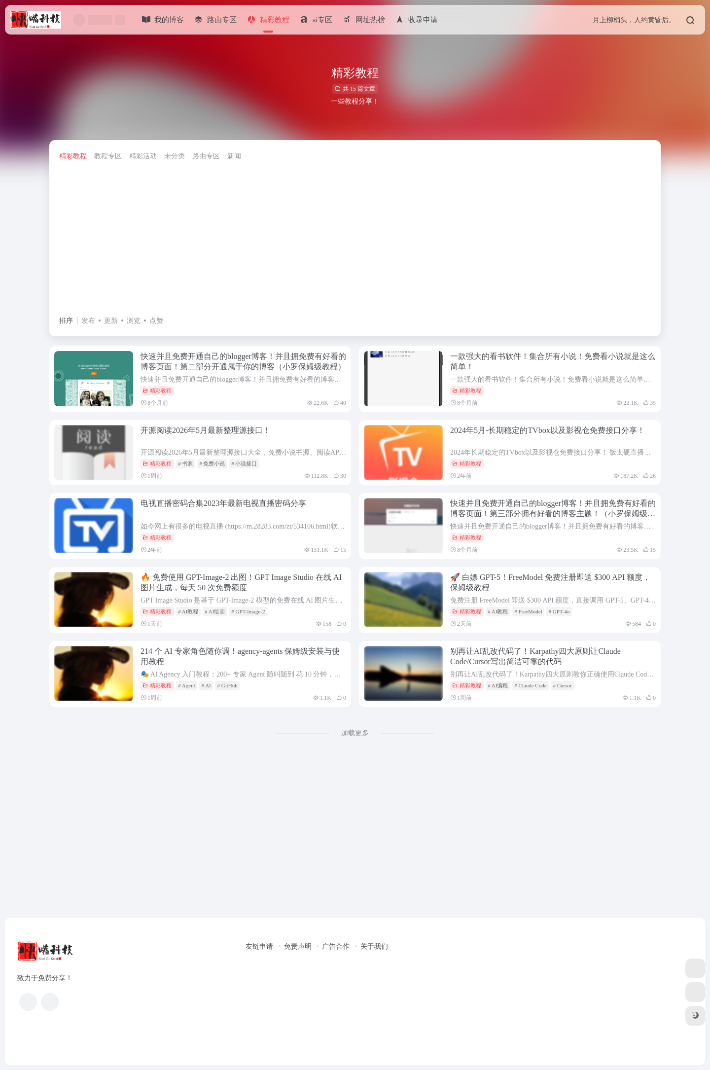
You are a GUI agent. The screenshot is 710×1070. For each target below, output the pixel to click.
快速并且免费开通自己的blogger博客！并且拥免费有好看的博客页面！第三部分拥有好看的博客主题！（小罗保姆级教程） (553, 513)
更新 (111, 320)
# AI (206, 685)
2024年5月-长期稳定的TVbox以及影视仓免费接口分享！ (547, 430)
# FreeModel (528, 611)
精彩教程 (73, 156)
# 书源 (185, 463)
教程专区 (108, 156)
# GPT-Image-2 (248, 611)
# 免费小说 (212, 463)
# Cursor (562, 685)
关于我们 (374, 946)
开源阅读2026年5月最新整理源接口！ (206, 430)
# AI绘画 (215, 611)
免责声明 (298, 946)
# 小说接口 (244, 463)
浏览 (134, 320)
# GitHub (227, 685)
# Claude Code (530, 685)
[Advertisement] (355, 241)
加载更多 (355, 733)
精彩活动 (143, 156)
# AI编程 (498, 685)
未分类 (174, 156)
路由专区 (206, 156)
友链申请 (259, 946)
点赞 (156, 320)
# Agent (186, 685)
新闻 (234, 156)
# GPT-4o (559, 611)
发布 (88, 320)
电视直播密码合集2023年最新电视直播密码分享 (223, 503)
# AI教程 (188, 611)
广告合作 (336, 946)
